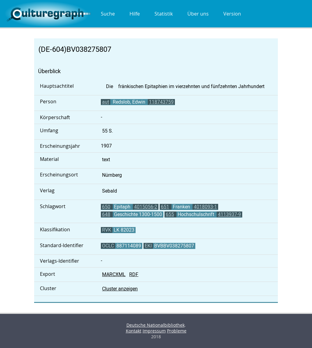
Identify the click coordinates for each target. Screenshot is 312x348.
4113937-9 (229, 214)
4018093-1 (205, 207)
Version (232, 13)
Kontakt (133, 331)
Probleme (176, 331)
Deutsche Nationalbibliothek (155, 325)
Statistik (163, 13)
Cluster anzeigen (120, 289)
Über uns (198, 13)
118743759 (161, 102)
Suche (108, 13)
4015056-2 (145, 207)
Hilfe (134, 13)
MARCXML (114, 274)
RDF (133, 274)
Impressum (154, 331)
